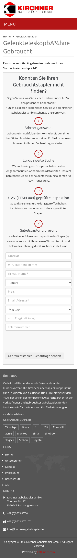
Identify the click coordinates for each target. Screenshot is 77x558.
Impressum (12, 473)
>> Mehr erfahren (13, 414)
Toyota (37, 440)
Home (7, 36)
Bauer (25, 427)
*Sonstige (11, 427)
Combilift (58, 427)
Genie (8, 433)
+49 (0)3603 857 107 (19, 521)
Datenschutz (12, 479)
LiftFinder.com (46, 552)
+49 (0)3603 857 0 (17, 513)
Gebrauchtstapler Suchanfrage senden (34, 356)
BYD (45, 427)
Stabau (23, 440)
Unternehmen (13, 460)
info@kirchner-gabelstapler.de (25, 529)
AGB (7, 485)
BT (35, 427)
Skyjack (9, 440)
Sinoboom (51, 433)
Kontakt (10, 467)
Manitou (22, 433)
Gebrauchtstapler (26, 36)
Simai (36, 433)
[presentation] (36, 344)
